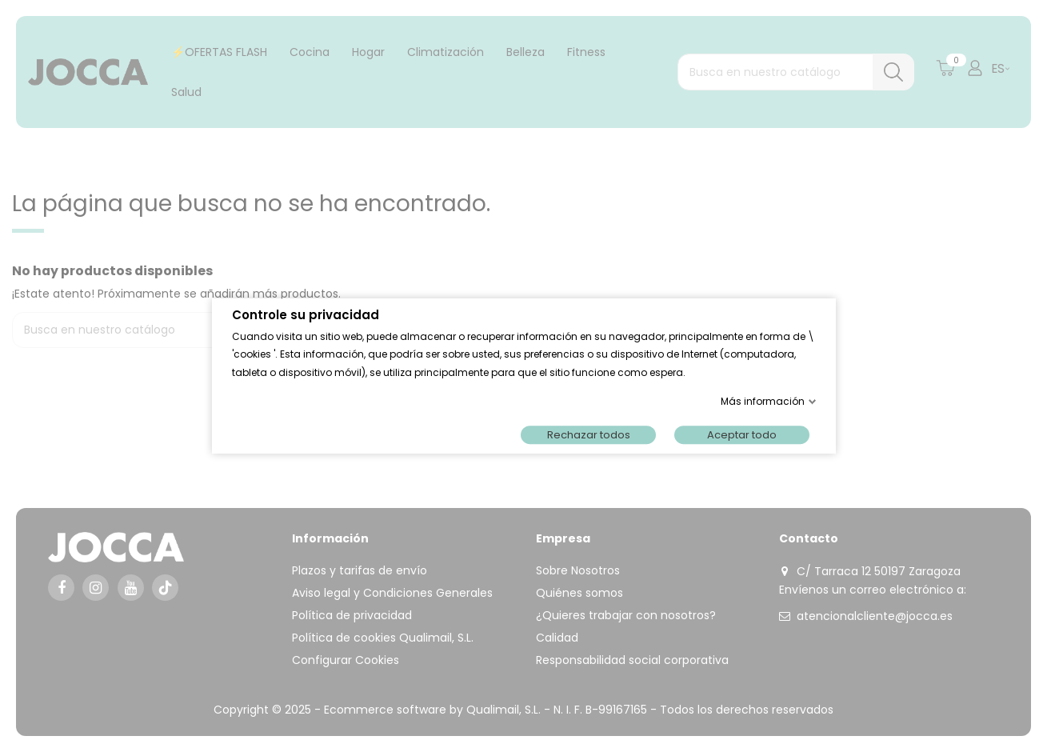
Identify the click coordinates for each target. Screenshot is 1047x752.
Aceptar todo (742, 434)
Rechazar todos (587, 434)
